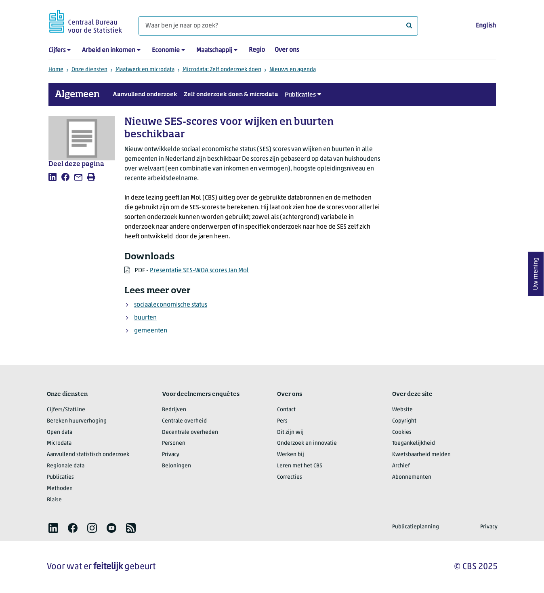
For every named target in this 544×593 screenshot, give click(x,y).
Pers (282, 421)
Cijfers (56, 50)
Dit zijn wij (290, 432)
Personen (173, 443)
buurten (145, 318)
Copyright (404, 421)
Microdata (59, 443)
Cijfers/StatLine (66, 409)
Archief (401, 466)
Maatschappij (214, 50)
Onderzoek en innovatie (307, 443)
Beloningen (176, 466)
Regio (257, 50)
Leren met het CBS (299, 466)
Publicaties (300, 95)
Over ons (287, 50)
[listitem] (52, 177)
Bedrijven (174, 409)
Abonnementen (411, 477)
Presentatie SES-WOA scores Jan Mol (199, 270)
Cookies (402, 432)
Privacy (170, 454)
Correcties (289, 477)
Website (402, 409)
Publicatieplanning (415, 527)
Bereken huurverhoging (77, 421)
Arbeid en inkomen (108, 50)
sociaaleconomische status (170, 305)
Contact (286, 409)
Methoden (60, 488)
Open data (59, 432)
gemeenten (150, 331)
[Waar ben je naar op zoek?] (278, 26)
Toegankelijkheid (413, 443)
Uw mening (536, 274)
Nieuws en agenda (292, 69)
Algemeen (77, 94)
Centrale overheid (184, 421)
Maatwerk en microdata (145, 69)
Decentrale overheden (190, 432)
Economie (166, 50)
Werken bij (290, 454)
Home (55, 69)
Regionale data (65, 466)
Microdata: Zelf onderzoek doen (222, 69)
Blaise (54, 500)
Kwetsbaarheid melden (421, 454)
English (486, 26)
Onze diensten (89, 69)
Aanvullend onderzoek (145, 94)
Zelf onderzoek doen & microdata (231, 94)
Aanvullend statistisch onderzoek (88, 454)
